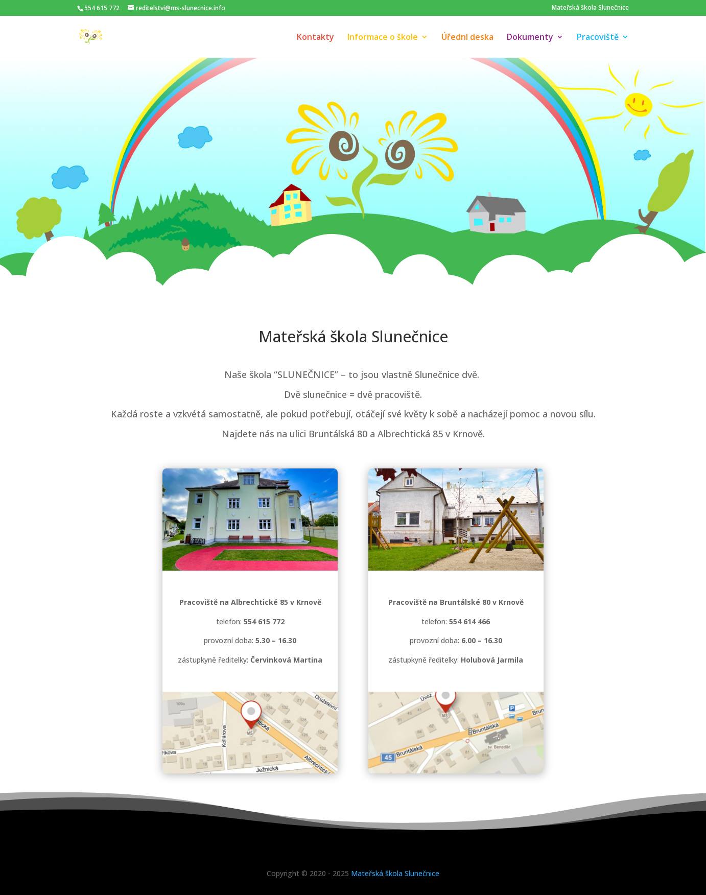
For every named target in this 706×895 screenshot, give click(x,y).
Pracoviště (598, 37)
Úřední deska (467, 37)
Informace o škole (382, 37)
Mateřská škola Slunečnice (590, 8)
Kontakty (315, 37)
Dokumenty (530, 37)
